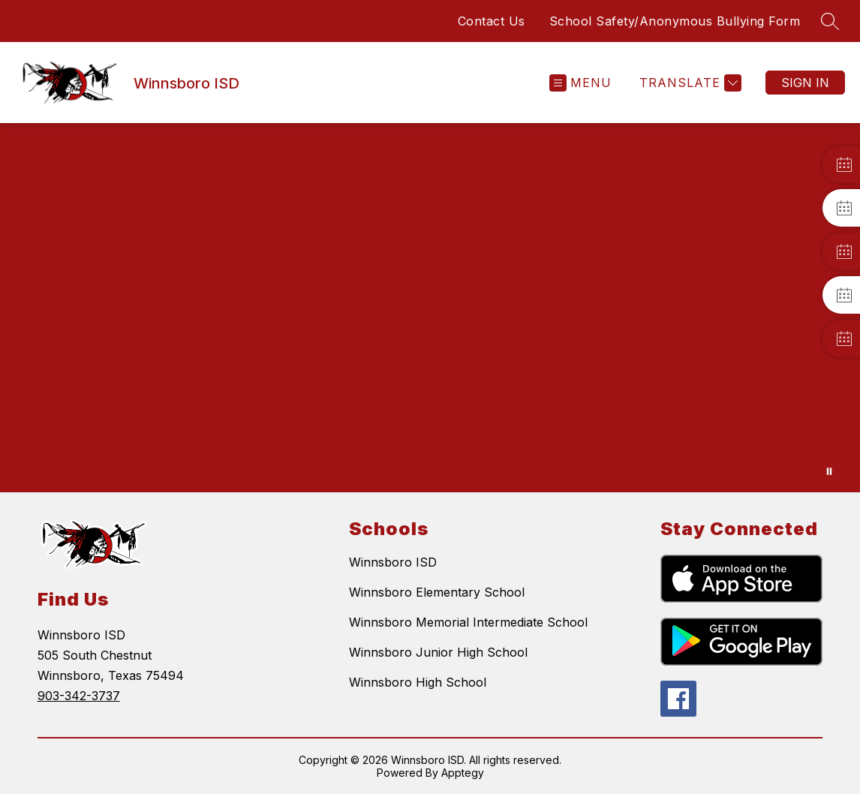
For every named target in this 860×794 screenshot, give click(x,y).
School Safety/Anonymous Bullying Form (675, 21)
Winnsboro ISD (393, 562)
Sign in (805, 82)
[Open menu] (580, 83)
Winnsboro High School (417, 682)
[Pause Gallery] (829, 471)
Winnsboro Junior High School (438, 652)
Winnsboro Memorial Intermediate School (468, 622)
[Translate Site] (688, 83)
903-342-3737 (79, 695)
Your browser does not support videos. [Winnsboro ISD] (430, 307)
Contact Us (491, 21)
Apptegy (462, 772)
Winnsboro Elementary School (437, 592)
